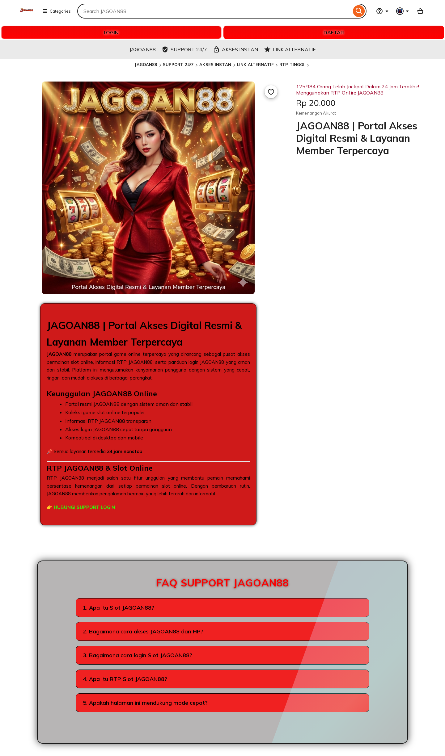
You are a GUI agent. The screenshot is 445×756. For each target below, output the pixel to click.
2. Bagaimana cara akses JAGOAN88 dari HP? (143, 631)
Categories (56, 11)
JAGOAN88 (145, 64)
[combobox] (214, 11)
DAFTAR (334, 32)
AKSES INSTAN (215, 64)
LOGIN (111, 32)
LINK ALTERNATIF (256, 64)
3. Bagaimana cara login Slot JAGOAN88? (137, 655)
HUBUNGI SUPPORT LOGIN (84, 507)
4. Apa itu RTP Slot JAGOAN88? (125, 678)
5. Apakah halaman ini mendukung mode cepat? (145, 702)
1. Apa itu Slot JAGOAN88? (118, 607)
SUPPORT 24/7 (179, 64)
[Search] (359, 11)
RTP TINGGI (292, 64)
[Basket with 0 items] (420, 11)
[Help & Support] (382, 11)
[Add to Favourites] (271, 91)
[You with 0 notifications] (402, 11)
